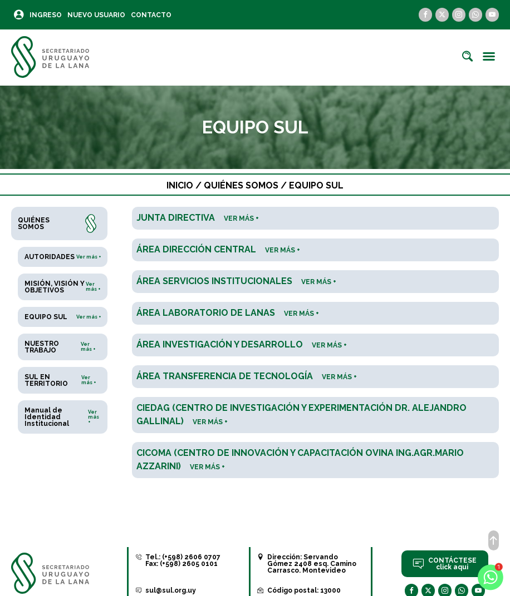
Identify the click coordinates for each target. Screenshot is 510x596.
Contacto (151, 15)
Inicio (179, 185)
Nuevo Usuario (96, 15)
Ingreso (46, 15)
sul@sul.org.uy (170, 590)
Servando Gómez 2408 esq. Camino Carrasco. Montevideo (311, 563)
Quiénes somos (241, 185)
